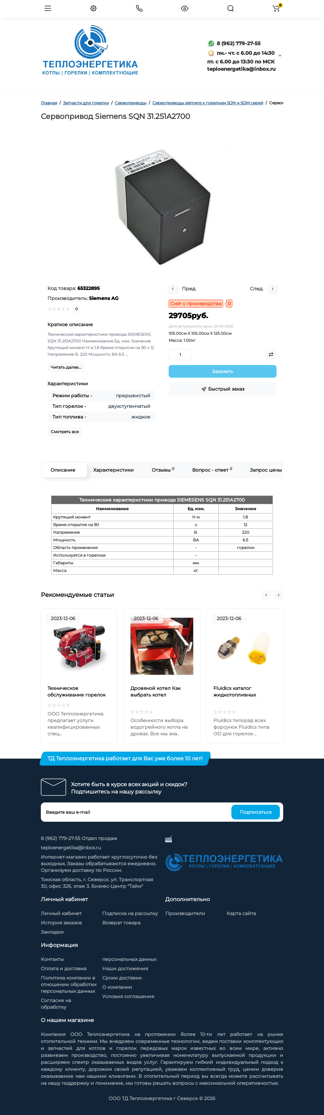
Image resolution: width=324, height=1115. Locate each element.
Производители (185, 913)
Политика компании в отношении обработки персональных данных (69, 984)
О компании (117, 987)
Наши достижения (125, 969)
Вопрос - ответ (212, 470)
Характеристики (113, 470)
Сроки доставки (122, 978)
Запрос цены (266, 470)
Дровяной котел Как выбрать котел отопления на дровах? (157, 694)
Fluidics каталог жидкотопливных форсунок (234, 694)
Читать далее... (66, 367)
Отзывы (163, 470)
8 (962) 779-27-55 (234, 43)
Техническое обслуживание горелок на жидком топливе (76, 694)
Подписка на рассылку (130, 913)
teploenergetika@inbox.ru (71, 848)
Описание (62, 470)
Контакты (52, 959)
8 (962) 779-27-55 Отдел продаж (79, 838)
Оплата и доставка (63, 969)
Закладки (52, 932)
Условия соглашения (128, 996)
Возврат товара (121, 923)
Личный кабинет (61, 913)
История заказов (61, 923)
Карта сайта (241, 913)
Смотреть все (65, 431)
